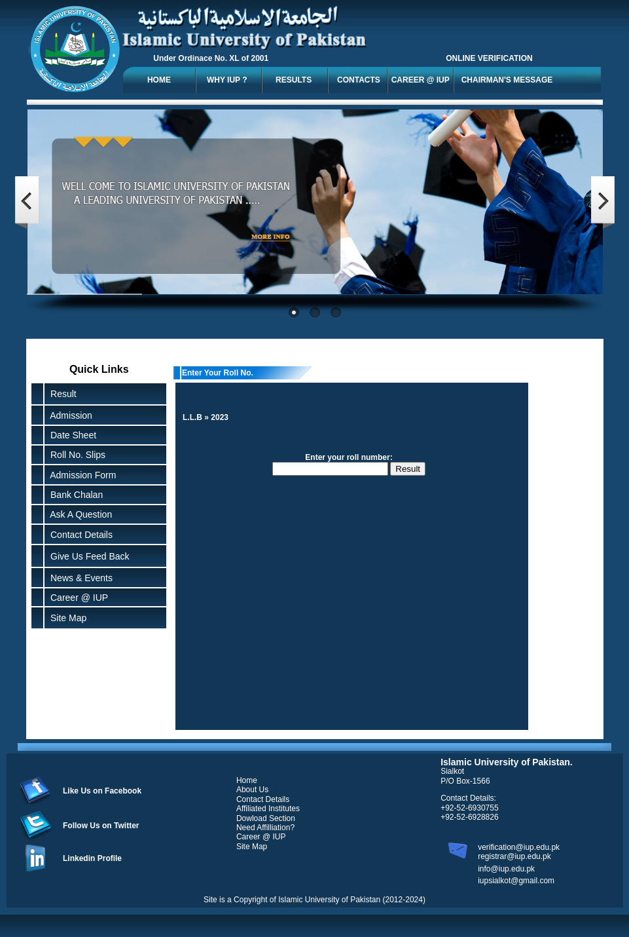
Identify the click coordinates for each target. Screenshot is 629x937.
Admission (68, 415)
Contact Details (79, 534)
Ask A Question (78, 514)
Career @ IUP (76, 597)
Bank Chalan (74, 494)
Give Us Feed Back (87, 556)
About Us (252, 789)
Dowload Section (265, 818)
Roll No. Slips (75, 454)
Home (246, 780)
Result (63, 394)
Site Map (65, 618)
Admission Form (80, 475)
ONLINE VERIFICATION (489, 58)
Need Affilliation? (265, 827)
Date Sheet (70, 435)
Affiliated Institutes (268, 808)
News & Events (79, 578)
